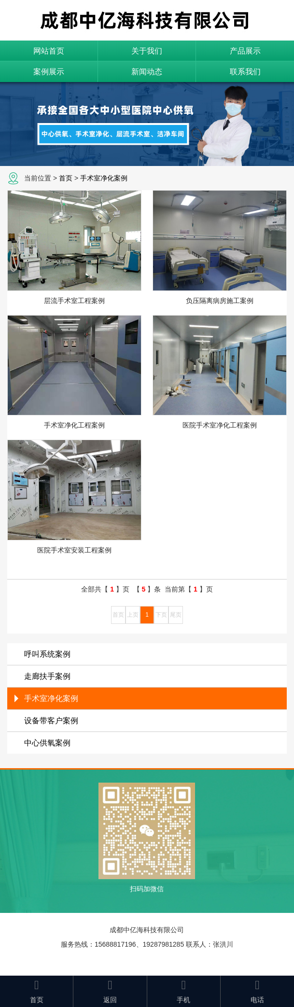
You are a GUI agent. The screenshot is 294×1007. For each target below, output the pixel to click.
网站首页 (48, 51)
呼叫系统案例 (47, 654)
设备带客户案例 (51, 721)
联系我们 (245, 72)
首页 (65, 178)
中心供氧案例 (47, 743)
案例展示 (48, 72)
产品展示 (245, 51)
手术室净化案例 (103, 178)
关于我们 (146, 51)
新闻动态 (146, 72)
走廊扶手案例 (47, 676)
